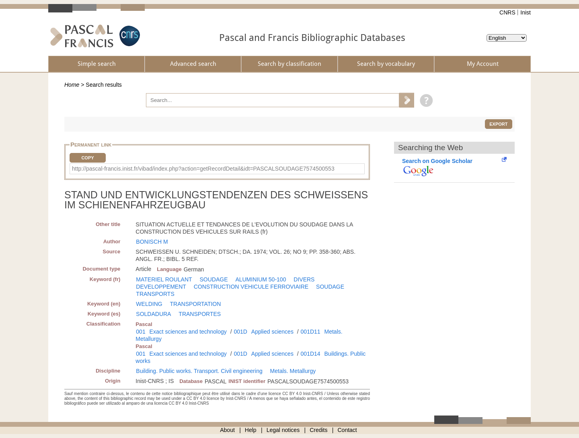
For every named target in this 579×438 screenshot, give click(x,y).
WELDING (149, 304)
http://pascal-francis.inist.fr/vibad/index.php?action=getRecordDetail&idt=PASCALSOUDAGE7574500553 (203, 168)
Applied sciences (272, 331)
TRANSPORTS (155, 294)
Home (71, 84)
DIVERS (304, 279)
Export (498, 124)
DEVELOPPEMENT (161, 286)
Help (251, 430)
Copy (87, 157)
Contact (347, 430)
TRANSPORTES (200, 314)
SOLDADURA (153, 314)
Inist (525, 12)
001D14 (310, 353)
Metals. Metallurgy (293, 371)
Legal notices (283, 430)
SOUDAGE (213, 279)
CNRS (507, 12)
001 (140, 331)
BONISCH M (152, 241)
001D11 (310, 331)
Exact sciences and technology (188, 331)
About (227, 430)
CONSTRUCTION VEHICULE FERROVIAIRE (251, 286)
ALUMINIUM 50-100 (260, 279)
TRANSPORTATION (195, 304)
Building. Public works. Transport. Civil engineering (199, 371)
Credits (318, 430)
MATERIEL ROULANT (164, 279)
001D (240, 331)
